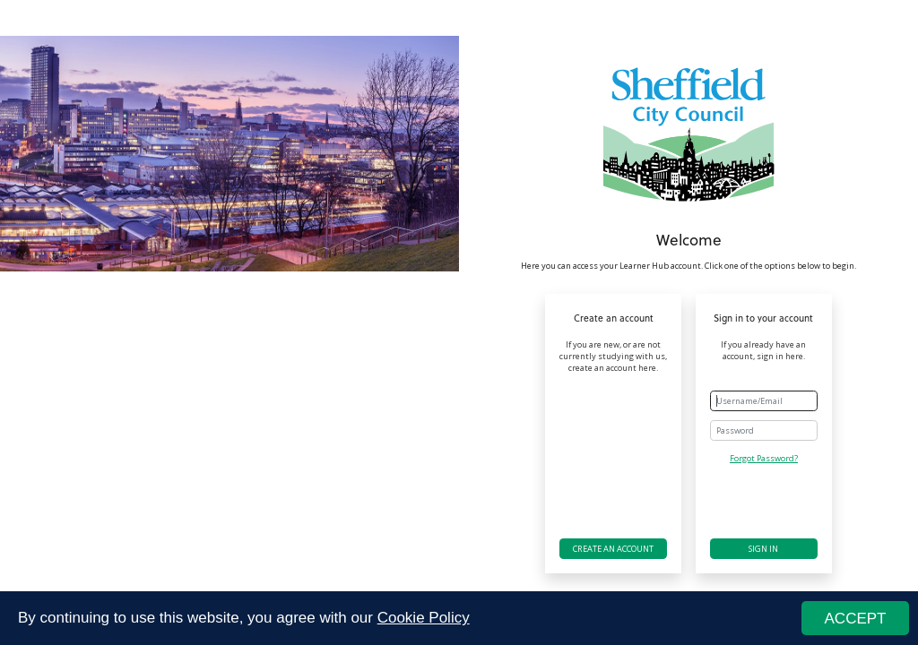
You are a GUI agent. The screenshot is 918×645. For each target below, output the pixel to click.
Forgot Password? (764, 458)
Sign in (763, 549)
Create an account (613, 549)
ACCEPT (856, 618)
